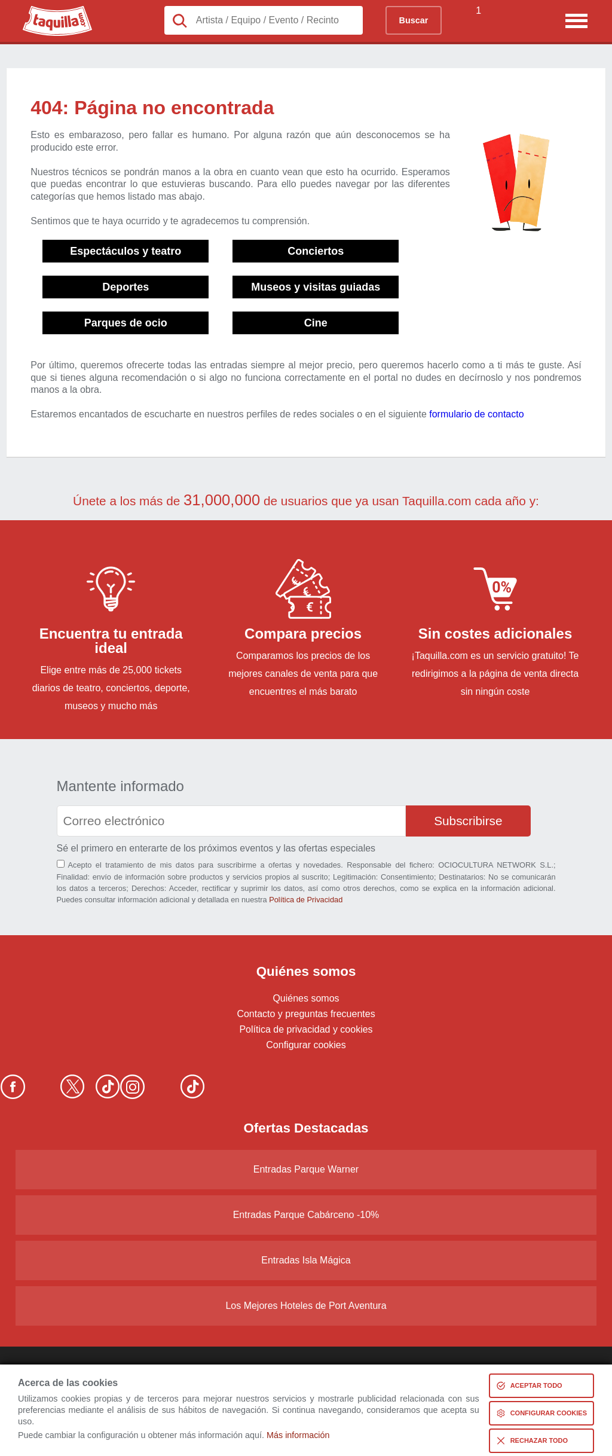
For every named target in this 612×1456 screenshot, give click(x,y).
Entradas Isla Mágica (305, 1260)
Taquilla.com (49, 11)
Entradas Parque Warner (306, 1169)
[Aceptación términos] (61, 864)
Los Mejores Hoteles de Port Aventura (305, 1306)
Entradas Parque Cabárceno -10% (306, 1215)
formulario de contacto (476, 414)
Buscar (414, 20)
